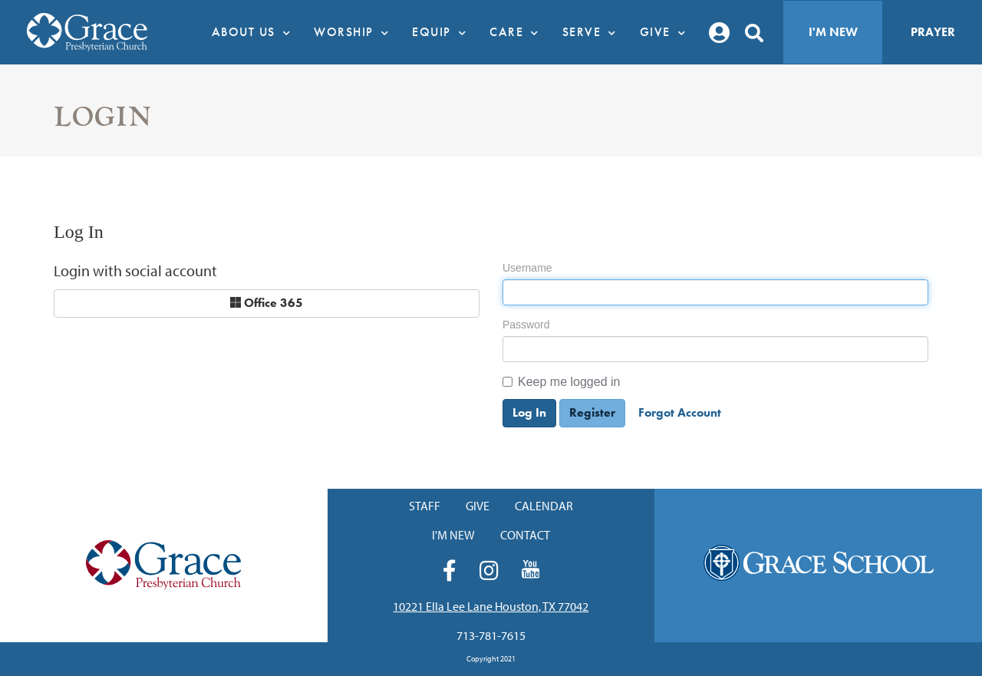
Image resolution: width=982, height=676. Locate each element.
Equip (443, 32)
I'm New (833, 32)
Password (526, 324)
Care (518, 32)
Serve (593, 32)
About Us (255, 32)
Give (667, 32)
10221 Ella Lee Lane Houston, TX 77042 (490, 606)
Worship (355, 32)
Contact (525, 534)
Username (527, 268)
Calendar (544, 505)
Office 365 (266, 303)
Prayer (933, 32)
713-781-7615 (491, 635)
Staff (424, 505)
